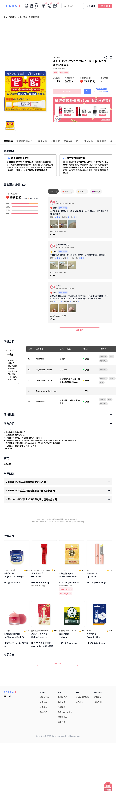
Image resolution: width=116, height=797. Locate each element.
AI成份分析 (36, 6)
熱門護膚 (31, 6)
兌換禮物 (44, 6)
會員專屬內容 (55, 6)
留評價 (66, 91)
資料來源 (8, 521)
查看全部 (79, 330)
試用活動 (49, 6)
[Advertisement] (58, 39)
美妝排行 (26, 6)
